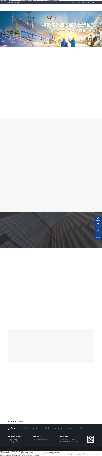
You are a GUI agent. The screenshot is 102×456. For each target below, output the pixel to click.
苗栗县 (73, 454)
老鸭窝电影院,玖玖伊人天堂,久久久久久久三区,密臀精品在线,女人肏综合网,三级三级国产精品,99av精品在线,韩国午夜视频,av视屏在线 (29, 0)
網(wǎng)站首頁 (23, 428)
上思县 (95, 454)
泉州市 (7, 455)
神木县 (24, 454)
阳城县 (21, 454)
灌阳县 (16, 455)
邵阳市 (1, 454)
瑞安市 (23, 455)
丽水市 (30, 455)
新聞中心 (47, 428)
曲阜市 (56, 454)
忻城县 (8, 454)
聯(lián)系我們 (81, 2)
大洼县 (38, 454)
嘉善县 (63, 454)
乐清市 (98, 454)
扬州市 (45, 454)
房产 (11, 454)
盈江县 (69, 454)
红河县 (66, 454)
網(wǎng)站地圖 (91, 2)
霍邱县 (80, 454)
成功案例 (69, 428)
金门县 (83, 454)
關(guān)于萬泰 (36, 428)
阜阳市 (20, 455)
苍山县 (28, 454)
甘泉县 (59, 454)
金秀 (14, 455)
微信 (73, 3)
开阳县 (27, 455)
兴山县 (17, 454)
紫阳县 (35, 454)
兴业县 (91, 454)
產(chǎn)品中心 (58, 428)
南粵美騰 (92, 449)
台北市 (52, 454)
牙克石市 (88, 454)
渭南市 (49, 454)
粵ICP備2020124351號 (34, 449)
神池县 (31, 454)
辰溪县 (42, 454)
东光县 (14, 454)
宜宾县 (37, 455)
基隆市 (10, 455)
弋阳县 (76, 454)
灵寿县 (34, 455)
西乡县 (4, 454)
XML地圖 (40, 449)
